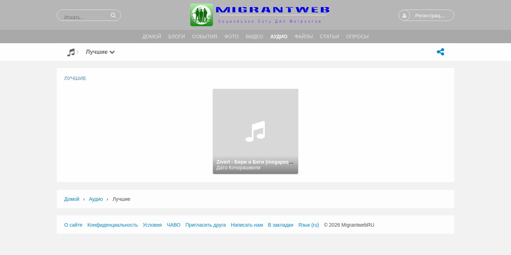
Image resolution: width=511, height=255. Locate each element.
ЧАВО (173, 225)
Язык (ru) (308, 225)
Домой (71, 199)
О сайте (73, 225)
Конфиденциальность (112, 225)
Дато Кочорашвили (238, 167)
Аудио (96, 199)
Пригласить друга (205, 225)
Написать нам (247, 225)
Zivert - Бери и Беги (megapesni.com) (261, 162)
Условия (152, 225)
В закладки (280, 225)
